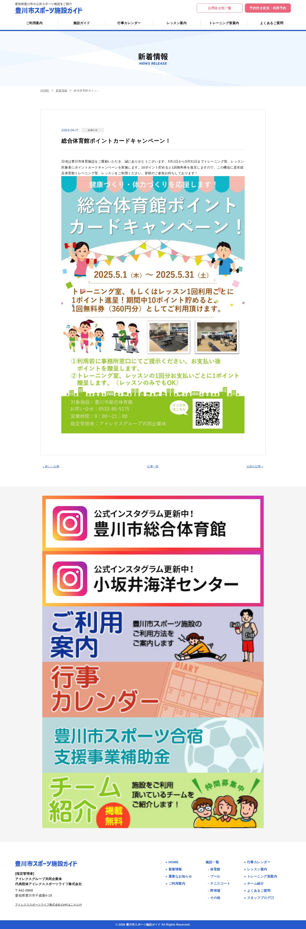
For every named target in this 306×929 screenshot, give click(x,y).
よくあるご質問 (271, 23)
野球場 (215, 890)
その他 (215, 897)
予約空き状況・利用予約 (267, 8)
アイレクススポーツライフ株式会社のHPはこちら (54, 904)
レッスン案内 (177, 23)
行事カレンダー (129, 23)
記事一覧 (153, 467)
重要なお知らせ (180, 876)
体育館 (215, 869)
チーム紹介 (255, 883)
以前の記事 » (253, 467)
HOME (44, 90)
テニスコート (220, 883)
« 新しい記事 (52, 467)
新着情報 (61, 90)
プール (215, 876)
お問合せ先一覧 (219, 8)
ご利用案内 (34, 23)
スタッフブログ (260, 897)
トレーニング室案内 (224, 23)
